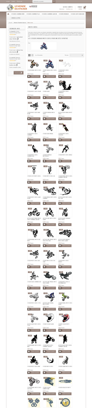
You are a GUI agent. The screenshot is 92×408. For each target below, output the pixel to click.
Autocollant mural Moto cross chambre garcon (47, 174)
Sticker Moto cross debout (47, 214)
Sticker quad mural (62, 110)
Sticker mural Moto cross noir (76, 255)
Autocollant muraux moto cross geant (62, 193)
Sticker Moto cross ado (77, 193)
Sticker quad (30, 90)
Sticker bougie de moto (77, 295)
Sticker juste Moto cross (76, 132)
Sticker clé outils (61, 337)
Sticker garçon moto (32, 357)
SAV (40, 383)
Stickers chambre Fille (33, 14)
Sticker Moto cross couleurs (76, 111)
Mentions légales (58, 379)
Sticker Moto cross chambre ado (32, 132)
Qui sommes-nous (59, 378)
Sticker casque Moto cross (62, 255)
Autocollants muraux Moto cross (77, 173)
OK (54, 1)
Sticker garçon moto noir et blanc (47, 358)
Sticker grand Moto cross (32, 296)
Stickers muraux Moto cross (77, 91)
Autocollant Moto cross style (32, 255)
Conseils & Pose (15, 18)
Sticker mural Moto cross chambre (76, 152)
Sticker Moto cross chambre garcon (32, 275)
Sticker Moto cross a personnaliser (33, 234)
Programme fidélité (28, 381)
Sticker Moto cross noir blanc (63, 91)
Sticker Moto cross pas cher (33, 214)
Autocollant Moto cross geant (62, 173)
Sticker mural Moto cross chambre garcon (48, 152)
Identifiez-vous (69, 9)
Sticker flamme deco (76, 337)
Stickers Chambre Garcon (49, 14)
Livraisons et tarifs (28, 378)
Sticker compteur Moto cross (63, 316)
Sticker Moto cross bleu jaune (48, 316)
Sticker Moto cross (76, 275)
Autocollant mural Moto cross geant (76, 214)
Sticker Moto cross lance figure (62, 152)
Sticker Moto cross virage (62, 132)
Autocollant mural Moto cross (32, 111)
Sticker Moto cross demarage (47, 91)
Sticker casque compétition (60, 296)
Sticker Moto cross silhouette (62, 70)
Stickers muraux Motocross (46, 132)
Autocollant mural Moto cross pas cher (47, 193)
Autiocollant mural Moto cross (62, 234)
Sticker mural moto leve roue (33, 193)
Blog (41, 381)
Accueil (10, 22)
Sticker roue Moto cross (77, 316)
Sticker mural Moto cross (32, 70)
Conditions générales (59, 381)
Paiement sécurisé (28, 379)
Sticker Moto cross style (47, 234)
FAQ (41, 380)
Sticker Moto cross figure (76, 70)
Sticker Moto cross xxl (33, 152)
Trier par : (67, 55)
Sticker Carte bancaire (77, 14)
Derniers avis (15, 29)
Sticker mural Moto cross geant (76, 234)
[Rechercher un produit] (42, 1)
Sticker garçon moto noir (62, 358)
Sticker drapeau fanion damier (33, 337)
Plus (29, 43)
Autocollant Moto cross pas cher (32, 173)
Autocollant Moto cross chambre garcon (48, 275)
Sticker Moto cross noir (63, 275)
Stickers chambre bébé (17, 14)
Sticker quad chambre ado (62, 214)
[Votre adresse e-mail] (76, 381)
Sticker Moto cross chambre (47, 111)
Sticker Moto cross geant (47, 337)
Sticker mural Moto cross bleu (47, 70)
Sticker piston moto (32, 316)
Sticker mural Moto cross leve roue (47, 296)
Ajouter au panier (33, 75)
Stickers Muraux (64, 14)
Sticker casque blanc (47, 254)
